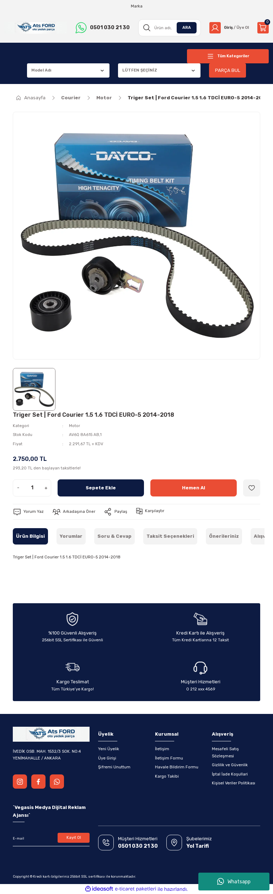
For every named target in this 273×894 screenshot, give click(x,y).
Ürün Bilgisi (30, 536)
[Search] (168, 27)
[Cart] (263, 27)
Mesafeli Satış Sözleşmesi (225, 752)
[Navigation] (228, 56)
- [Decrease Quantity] (18, 487)
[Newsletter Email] (51, 838)
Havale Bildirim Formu (176, 766)
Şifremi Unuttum (114, 766)
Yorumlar (71, 536)
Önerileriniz (224, 536)
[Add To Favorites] (251, 487)
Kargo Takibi (167, 776)
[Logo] (35, 27)
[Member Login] (228, 27)
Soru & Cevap (114, 536)
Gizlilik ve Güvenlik (230, 764)
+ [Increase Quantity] (46, 487)
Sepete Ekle (100, 487)
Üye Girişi (107, 758)
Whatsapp (234, 881)
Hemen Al (193, 487)
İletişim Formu (169, 758)
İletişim (162, 748)
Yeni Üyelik (108, 748)
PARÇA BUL (227, 70)
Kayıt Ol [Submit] (73, 837)
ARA (184, 27)
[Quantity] (32, 488)
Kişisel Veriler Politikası (233, 782)
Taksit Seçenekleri (170, 536)
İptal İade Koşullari (230, 774)
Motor (74, 425)
